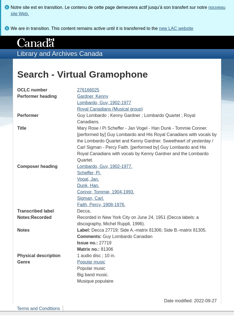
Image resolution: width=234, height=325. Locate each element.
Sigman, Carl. (90, 198)
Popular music (91, 262)
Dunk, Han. (88, 185)
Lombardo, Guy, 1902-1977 (104, 102)
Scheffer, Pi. (89, 172)
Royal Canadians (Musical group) (110, 109)
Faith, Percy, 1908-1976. (101, 204)
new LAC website (176, 28)
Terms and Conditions (38, 308)
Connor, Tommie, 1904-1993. (105, 192)
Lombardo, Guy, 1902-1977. (104, 166)
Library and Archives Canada (60, 53)
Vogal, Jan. (88, 179)
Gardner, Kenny (92, 96)
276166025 (88, 90)
